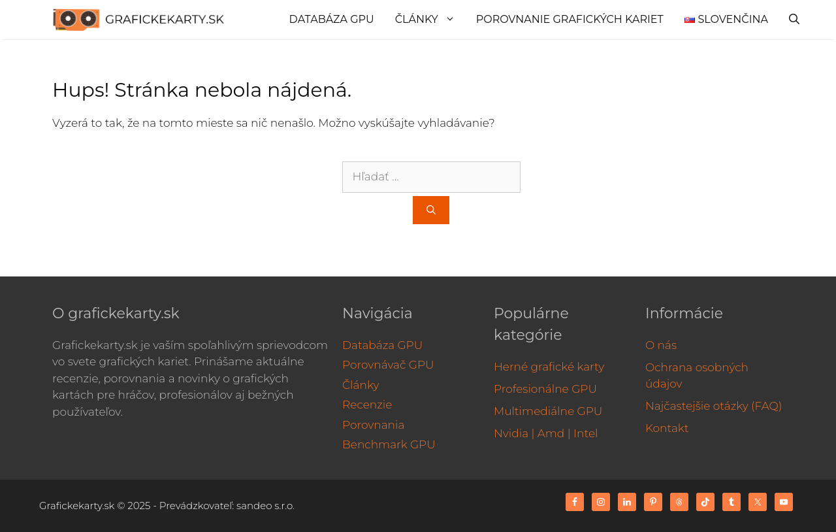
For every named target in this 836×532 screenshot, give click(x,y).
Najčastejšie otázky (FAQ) (713, 405)
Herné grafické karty (549, 366)
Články (430, 19)
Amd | (554, 433)
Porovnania (373, 424)
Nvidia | (514, 433)
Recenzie (367, 404)
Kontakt (667, 428)
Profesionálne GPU (545, 388)
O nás (661, 345)
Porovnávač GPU (388, 364)
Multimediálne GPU (548, 411)
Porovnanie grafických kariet (570, 19)
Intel (585, 433)
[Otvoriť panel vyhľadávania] (794, 19)
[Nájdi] (431, 210)
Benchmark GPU (389, 444)
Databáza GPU (331, 19)
